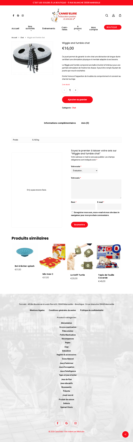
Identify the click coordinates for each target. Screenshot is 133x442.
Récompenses (68, 339)
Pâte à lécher (67, 331)
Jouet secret (67, 395)
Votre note (76, 166)
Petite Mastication (68, 335)
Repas (67, 343)
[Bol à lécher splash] (25, 252)
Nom (73, 202)
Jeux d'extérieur (66, 363)
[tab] (60, 123)
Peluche (66, 391)
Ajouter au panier (77, 99)
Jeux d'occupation (66, 367)
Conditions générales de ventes (62, 310)
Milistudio (80, 432)
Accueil (14, 37)
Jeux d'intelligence (68, 371)
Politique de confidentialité (91, 310)
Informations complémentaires (60, 123)
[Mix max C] (52, 256)
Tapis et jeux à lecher (68, 375)
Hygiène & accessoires (66, 355)
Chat (22, 37)
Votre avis (76, 178)
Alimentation (66, 323)
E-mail (100, 202)
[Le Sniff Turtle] (80, 256)
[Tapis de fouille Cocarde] (108, 256)
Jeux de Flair (66, 379)
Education (66, 351)
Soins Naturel (68, 359)
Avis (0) (85, 123)
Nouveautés (66, 387)
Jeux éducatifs (66, 383)
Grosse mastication (67, 327)
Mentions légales (37, 310)
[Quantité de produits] (70, 90)
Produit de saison (66, 399)
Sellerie (66, 403)
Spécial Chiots (66, 407)
